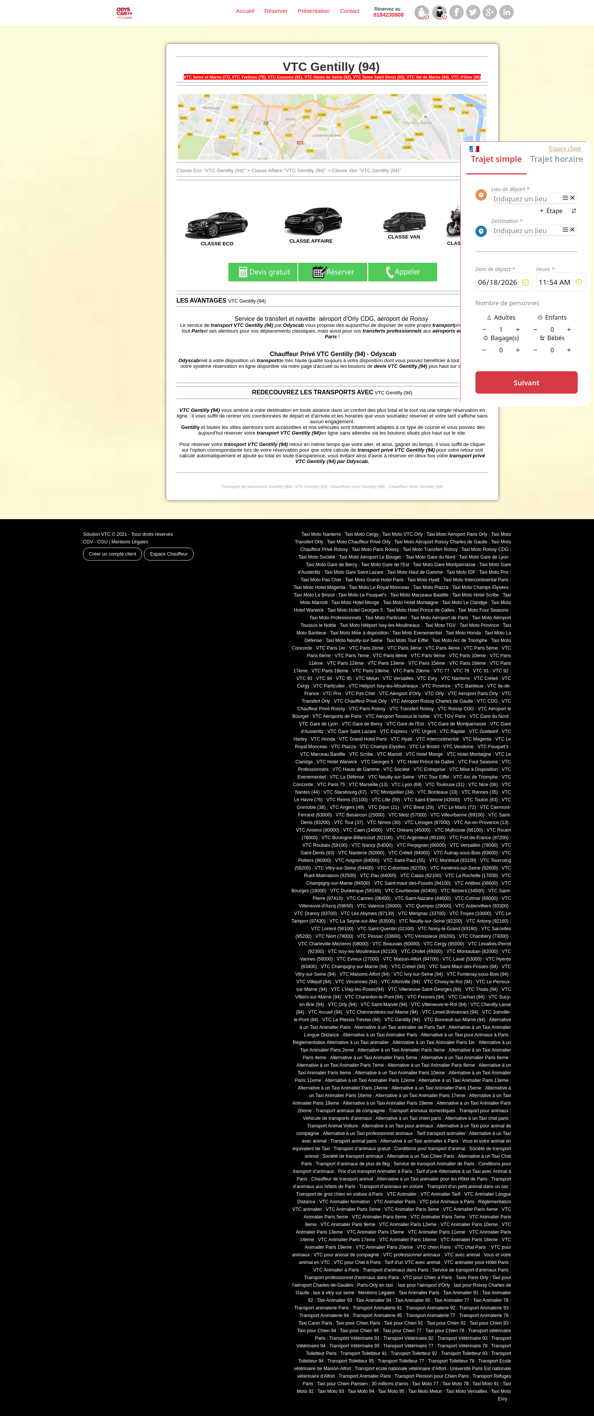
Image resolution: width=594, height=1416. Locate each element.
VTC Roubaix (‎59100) (324, 845)
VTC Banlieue (469, 686)
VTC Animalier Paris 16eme (408, 1239)
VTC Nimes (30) (383, 822)
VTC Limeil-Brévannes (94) (450, 1012)
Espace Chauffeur (169, 554)
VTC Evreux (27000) (358, 959)
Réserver (276, 11)
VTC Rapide (452, 731)
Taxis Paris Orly (472, 1277)
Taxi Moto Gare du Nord (430, 557)
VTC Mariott (389, 754)
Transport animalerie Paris (321, 1308)
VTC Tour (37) (348, 822)
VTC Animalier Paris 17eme (346, 1239)
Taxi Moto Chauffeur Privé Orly (359, 542)
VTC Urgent (423, 731)
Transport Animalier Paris (365, 1376)
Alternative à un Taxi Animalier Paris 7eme (340, 1065)
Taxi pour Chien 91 (403, 1323)
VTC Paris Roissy (367, 708)
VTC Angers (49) (347, 807)
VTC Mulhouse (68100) (459, 830)
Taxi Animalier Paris (419, 1292)
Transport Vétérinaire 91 (354, 1338)
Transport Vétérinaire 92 (408, 1338)
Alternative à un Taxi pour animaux (397, 1126)
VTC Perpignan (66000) (421, 845)
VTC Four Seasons (478, 762)
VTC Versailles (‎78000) (474, 845)
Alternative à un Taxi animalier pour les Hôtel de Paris (432, 1179)
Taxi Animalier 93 (334, 1300)
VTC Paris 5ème (481, 648)
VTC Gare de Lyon (318, 724)
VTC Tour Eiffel (434, 777)
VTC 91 (481, 670)
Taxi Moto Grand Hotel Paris (374, 579)
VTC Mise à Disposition (473, 769)
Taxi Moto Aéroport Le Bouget (370, 557)
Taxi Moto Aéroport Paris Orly (457, 534)
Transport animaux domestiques (422, 1110)
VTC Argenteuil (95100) (421, 837)
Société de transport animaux (352, 1156)
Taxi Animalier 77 (451, 1300)
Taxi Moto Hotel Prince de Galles (420, 610)
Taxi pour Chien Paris (358, 1323)
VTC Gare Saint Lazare (351, 731)
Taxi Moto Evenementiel (417, 633)
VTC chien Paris (433, 1247)
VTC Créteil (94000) (409, 853)
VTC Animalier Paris (394, 1201)
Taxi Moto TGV (440, 625)
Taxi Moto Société (317, 557)
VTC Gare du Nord (488, 716)
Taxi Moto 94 (361, 1391)
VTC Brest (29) (418, 807)
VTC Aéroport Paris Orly (473, 693)
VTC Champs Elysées (383, 746)
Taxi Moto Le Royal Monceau (379, 587)
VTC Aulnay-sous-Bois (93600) (466, 853)
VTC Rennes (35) (479, 792)
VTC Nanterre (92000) (361, 853)
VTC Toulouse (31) (444, 784)
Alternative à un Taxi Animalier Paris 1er (433, 1042)
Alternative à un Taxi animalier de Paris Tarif (399, 1027)
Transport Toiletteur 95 (350, 1361)
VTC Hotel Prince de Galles (425, 762)
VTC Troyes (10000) (470, 913)
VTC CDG (487, 701)
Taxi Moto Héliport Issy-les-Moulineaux (380, 625)
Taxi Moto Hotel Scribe (475, 595)
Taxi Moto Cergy (361, 534)
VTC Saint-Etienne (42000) (432, 799)
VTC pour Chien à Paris (427, 1277)
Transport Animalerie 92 (430, 1308)
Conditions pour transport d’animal (429, 1148)
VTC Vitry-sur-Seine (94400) (344, 868)
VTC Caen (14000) (363, 830)
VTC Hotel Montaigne (469, 754)
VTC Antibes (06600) (476, 883)
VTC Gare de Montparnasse (457, 724)
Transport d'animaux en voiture (391, 1186)
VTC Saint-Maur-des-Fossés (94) (463, 966)
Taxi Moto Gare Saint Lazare (353, 572)
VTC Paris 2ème (366, 648)
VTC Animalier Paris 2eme (353, 1209)
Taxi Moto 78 (455, 1383)
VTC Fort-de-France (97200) (478, 837)
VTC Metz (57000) (407, 815)
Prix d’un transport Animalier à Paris (375, 1171)
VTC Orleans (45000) (408, 830)
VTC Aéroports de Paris (337, 716)
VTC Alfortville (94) (400, 981)
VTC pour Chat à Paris (357, 1262)
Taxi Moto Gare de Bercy (331, 564)
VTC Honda (323, 739)
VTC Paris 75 (331, 784)
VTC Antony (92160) (487, 921)
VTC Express (394, 731)
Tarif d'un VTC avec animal (412, 1262)
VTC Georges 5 (377, 762)
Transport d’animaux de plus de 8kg (353, 1163)
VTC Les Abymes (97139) (367, 913)
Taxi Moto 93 (330, 1391)
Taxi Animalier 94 (373, 1300)
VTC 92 (501, 670)
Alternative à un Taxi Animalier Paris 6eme (464, 1057)
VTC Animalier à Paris (336, 1270)
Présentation (314, 11)
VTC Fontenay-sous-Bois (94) (477, 974)
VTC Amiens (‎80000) (317, 830)
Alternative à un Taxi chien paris (408, 1118)
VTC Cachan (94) (466, 997)
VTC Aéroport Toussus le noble (398, 716)
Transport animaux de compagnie (350, 1110)
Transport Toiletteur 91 (364, 1353)
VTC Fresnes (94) (425, 997)
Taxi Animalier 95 (412, 1300)
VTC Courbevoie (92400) (411, 890)
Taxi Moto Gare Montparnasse (444, 564)
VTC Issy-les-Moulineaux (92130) (362, 951)
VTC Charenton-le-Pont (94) (374, 997)
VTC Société (396, 769)
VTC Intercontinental (437, 739)
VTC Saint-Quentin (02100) (385, 928)
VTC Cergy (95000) (444, 944)
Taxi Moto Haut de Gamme (415, 572)
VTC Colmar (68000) (476, 898)
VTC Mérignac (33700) (422, 913)
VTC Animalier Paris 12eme (408, 1224)
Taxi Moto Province (479, 625)
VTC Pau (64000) (378, 875)
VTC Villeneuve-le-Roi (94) (439, 1004)
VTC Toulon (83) (481, 799)
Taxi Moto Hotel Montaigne (410, 602)
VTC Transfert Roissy (411, 708)
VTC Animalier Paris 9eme (347, 1224)
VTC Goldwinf (483, 731)
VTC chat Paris (471, 1247)
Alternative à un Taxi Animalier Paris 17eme (420, 1095)
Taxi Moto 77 (425, 1383)
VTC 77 (442, 670)
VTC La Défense (347, 777)
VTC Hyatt (401, 739)
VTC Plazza (343, 746)
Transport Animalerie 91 (377, 1308)
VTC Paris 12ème (345, 663)
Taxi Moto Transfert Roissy (430, 549)
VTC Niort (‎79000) (334, 936)
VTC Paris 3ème (404, 648)
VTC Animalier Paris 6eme (379, 1217)
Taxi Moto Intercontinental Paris (475, 579)
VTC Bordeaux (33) (437, 792)
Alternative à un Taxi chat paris (476, 1118)
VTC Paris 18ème (329, 670)
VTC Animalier (402, 1194)
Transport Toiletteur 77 (401, 1361)
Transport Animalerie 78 (484, 1315)
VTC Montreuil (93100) (453, 860)
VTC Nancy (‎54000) (372, 845)
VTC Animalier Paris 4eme (470, 1209)
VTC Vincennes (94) (356, 981)
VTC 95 (344, 678)
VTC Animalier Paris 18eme (469, 1239)
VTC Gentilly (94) (402, 1019)
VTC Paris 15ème (426, 663)
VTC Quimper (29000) (428, 906)
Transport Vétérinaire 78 (462, 1345)
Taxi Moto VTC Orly (402, 534)
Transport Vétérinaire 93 (462, 1338)
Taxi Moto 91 (485, 1383)
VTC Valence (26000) (379, 906)
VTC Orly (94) (342, 1004)
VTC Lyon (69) (406, 784)
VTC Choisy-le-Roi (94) (448, 981)
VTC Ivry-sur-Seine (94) (418, 974)
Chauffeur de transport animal (342, 1179)
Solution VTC (97, 534)
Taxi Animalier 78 (490, 1300)
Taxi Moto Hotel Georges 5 (355, 610)
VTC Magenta (477, 739)
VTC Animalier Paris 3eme (412, 1209)
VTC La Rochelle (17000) (471, 875)
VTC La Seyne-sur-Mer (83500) (362, 921)
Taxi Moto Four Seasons (483, 610)
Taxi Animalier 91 (460, 1292)
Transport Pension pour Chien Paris (432, 1376)
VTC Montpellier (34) (392, 792)
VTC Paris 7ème (352, 655)
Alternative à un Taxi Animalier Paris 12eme (370, 1080)
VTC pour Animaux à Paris (446, 1201)
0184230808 (389, 12)
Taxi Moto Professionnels (335, 617)
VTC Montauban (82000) (472, 951)
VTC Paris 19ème (370, 670)
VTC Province (436, 686)
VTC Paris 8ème (390, 655)
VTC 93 (305, 678)
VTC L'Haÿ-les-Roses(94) (357, 989)
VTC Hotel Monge (424, 754)
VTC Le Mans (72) (457, 807)
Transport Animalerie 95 (377, 1315)
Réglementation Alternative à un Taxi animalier (341, 1042)
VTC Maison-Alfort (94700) (411, 959)
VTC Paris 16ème (467, 663)
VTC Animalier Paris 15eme (375, 1232)
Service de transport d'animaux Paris (470, 1270)
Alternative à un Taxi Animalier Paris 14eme (343, 1088)
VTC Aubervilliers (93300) (482, 906)
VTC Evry (427, 678)
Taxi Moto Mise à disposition (359, 633)
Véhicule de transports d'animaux (337, 1118)
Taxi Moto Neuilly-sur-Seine (354, 640)
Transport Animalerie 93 (484, 1308)
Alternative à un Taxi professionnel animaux (368, 1133)
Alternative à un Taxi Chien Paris (420, 1156)
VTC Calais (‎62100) (420, 875)
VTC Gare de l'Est (405, 724)
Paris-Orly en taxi (375, 1285)
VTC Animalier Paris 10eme (469, 1224)
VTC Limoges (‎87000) (427, 822)
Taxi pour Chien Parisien (342, 1383)
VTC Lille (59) (386, 799)
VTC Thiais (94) (481, 989)
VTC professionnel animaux (412, 1254)
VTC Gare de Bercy (362, 724)
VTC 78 (461, 670)
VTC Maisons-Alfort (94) (364, 974)
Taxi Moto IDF (461, 572)
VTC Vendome (458, 746)
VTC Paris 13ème (385, 663)
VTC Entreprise (429, 769)
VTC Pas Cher (360, 693)
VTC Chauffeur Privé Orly (360, 701)
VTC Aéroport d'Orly (400, 693)
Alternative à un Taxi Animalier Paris (380, 1035)
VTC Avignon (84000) (357, 860)
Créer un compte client (112, 554)
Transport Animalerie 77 (430, 1315)
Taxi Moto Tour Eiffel (407, 640)
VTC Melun (367, 678)
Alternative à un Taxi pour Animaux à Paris (465, 1035)
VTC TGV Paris (450, 716)
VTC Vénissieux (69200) (429, 936)
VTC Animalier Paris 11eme (437, 1232)
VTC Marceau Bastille (322, 754)
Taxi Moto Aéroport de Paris (440, 617)
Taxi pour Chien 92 (446, 1323)
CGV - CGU (95, 542)
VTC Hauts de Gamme (356, 769)
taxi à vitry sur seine (333, 1292)
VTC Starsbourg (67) (345, 792)
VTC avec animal (462, 1254)
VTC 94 (324, 678)
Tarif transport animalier (441, 1133)
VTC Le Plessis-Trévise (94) (351, 1019)
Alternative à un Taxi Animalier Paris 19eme (388, 1103)
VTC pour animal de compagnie (346, 1254)
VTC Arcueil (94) (325, 1012)
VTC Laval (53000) (462, 959)
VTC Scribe (361, 754)
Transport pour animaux (484, 1110)
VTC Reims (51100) (347, 799)
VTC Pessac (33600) (379, 936)
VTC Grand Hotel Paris (363, 739)
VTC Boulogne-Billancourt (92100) (357, 837)
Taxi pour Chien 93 (488, 1323)
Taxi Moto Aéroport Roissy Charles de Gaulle (441, 542)
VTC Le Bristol (424, 746)
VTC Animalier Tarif (440, 1194)
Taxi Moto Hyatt (423, 579)
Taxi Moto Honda (463, 633)
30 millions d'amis (390, 1383)
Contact (350, 11)
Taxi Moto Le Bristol (314, 595)
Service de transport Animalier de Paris (434, 1163)
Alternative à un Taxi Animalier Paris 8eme (431, 1065)
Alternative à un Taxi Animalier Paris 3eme (401, 1050)
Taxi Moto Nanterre (321, 534)
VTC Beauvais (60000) (396, 944)
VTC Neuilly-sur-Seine (391, 777)
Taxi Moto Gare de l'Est (385, 564)
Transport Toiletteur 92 (414, 1353)
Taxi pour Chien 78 (444, 1330)
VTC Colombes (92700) (402, 868)
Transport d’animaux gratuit (362, 1148)
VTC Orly (434, 693)
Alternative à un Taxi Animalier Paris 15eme (436, 1088)
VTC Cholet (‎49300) (422, 951)
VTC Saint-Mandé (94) (384, 1004)
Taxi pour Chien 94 (316, 1330)
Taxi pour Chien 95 (359, 1330)
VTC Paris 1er (330, 648)
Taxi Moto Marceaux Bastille (419, 595)
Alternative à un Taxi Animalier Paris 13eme (464, 1080)
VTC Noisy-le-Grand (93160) (447, 928)
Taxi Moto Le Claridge (464, 602)
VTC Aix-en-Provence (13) (481, 822)
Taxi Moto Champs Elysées (480, 587)
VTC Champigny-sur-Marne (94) (354, 966)
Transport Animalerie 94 (324, 1315)
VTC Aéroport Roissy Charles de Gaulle (432, 701)
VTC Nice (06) (483, 784)
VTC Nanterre (455, 678)
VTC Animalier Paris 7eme (438, 1217)
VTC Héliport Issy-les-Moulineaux (383, 686)
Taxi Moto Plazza (430, 587)
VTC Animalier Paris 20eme (384, 1247)
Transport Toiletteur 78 (451, 1361)
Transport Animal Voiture (332, 1126)
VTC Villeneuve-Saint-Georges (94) (424, 989)
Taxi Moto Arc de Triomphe (459, 640)
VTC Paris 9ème (428, 655)
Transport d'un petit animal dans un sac (467, 1186)
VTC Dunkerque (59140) (355, 890)
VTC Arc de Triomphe (475, 777)
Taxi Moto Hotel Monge (355, 602)
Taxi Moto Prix (494, 572)
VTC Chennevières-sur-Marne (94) (382, 1012)
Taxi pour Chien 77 (402, 1330)
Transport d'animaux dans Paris (395, 1270)
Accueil (245, 11)
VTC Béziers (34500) (462, 890)
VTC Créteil (486, 678)
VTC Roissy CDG (456, 708)
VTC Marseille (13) (368, 784)
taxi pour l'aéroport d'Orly (424, 1285)
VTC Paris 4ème (442, 648)
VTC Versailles (398, 678)
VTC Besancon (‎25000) (360, 815)
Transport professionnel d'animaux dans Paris (351, 1277)
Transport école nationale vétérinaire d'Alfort (400, 1368)
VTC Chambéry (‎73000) (483, 936)
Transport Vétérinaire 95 (354, 1345)
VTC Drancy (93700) (315, 913)
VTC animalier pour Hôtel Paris (476, 1262)
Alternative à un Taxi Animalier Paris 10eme (400, 1072)
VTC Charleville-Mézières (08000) (333, 944)
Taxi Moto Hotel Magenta (319, 587)
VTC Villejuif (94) (313, 981)
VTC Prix (332, 693)
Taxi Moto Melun (425, 1391)
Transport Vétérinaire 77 (408, 1345)
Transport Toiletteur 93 (464, 1353)
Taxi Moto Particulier (386, 617)
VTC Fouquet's (492, 746)
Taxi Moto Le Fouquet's (362, 595)
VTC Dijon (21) (383, 807)
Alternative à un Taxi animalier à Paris (419, 1141)
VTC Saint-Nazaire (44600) (422, 898)
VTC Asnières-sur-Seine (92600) (464, 868)
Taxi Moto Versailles (466, 1391)
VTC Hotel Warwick (337, 762)
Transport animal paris (353, 1141)
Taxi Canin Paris (315, 1323)
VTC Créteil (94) (408, 966)
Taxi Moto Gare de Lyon (484, 557)
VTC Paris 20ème (411, 670)
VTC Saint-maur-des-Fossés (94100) (412, 883)
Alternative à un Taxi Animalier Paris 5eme (373, 1057)
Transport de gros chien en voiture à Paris (339, 1194)
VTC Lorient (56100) (332, 928)
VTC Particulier (329, 686)
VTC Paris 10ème (467, 655)
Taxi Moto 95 (391, 1391)
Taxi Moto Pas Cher (320, 579)
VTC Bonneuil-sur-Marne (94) (454, 1019)
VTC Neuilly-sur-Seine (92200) (430, 921)
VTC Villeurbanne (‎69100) (457, 815)
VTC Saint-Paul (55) (404, 860)
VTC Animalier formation (344, 1201)
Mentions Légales (129, 542)
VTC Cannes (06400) (369, 898)
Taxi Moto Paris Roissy (375, 549)
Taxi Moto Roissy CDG (484, 549)
